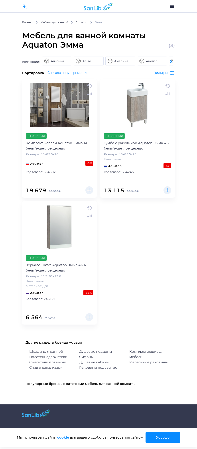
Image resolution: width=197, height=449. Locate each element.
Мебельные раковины (148, 362)
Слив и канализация (47, 367)
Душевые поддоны (95, 351)
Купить (88, 189)
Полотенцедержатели (48, 357)
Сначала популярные (69, 73)
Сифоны (86, 357)
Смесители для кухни (47, 362)
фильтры (164, 73)
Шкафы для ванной (46, 351)
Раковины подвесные (98, 367)
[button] (170, 61)
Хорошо (164, 437)
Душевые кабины (94, 362)
